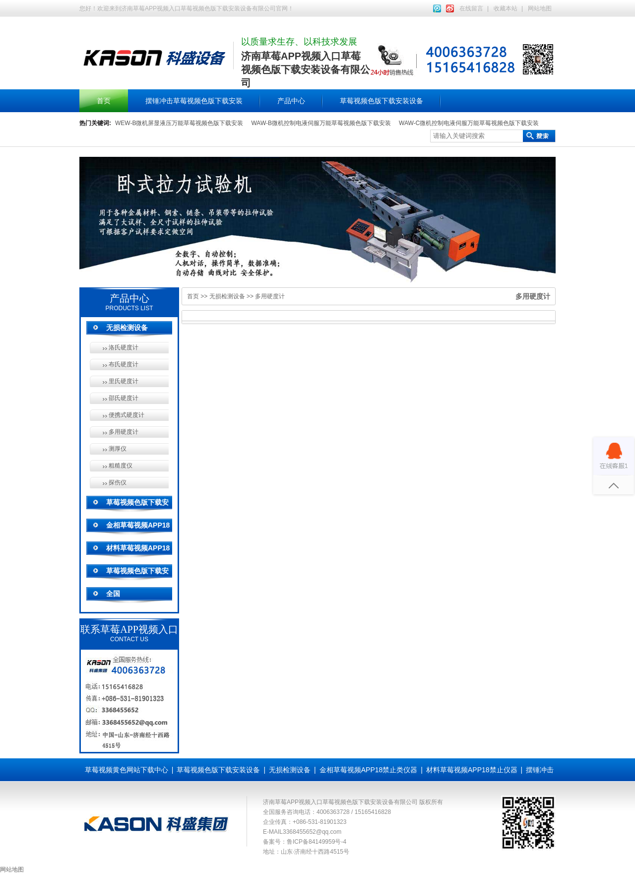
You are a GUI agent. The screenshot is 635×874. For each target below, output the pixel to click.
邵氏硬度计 (123, 398)
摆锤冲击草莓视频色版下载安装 (194, 101)
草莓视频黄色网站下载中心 (126, 770)
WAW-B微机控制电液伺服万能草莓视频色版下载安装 (321, 123)
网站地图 (540, 8)
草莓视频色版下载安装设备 (381, 101)
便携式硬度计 (126, 414)
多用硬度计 (123, 431)
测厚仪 (118, 448)
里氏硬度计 (123, 381)
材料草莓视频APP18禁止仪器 (471, 770)
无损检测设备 (127, 328)
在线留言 (471, 8)
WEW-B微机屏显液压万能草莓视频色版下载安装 (179, 123)
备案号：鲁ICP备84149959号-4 (304, 841)
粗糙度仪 (120, 465)
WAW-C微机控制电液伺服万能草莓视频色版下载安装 (469, 123)
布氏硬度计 (123, 364)
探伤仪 (118, 482)
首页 (104, 101)
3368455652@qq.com (312, 831)
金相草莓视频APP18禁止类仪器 (368, 770)
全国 (113, 594)
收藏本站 (505, 8)
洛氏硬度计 (123, 347)
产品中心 (291, 101)
